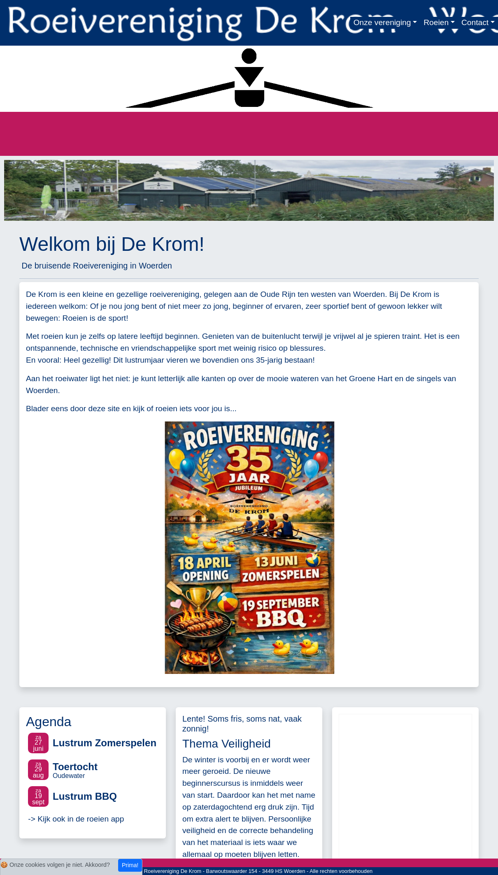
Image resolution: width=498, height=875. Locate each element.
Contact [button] (475, 22)
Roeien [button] (436, 22)
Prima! (130, 865)
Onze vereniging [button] (382, 22)
